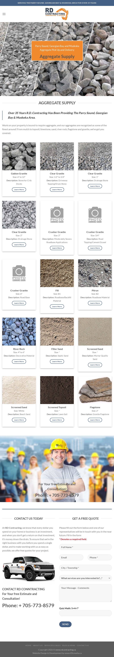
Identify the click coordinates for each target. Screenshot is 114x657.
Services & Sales (52, 645)
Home (28, 645)
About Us (38, 645)
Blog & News (68, 645)
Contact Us (83, 645)
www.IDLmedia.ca (73, 653)
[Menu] (4, 14)
